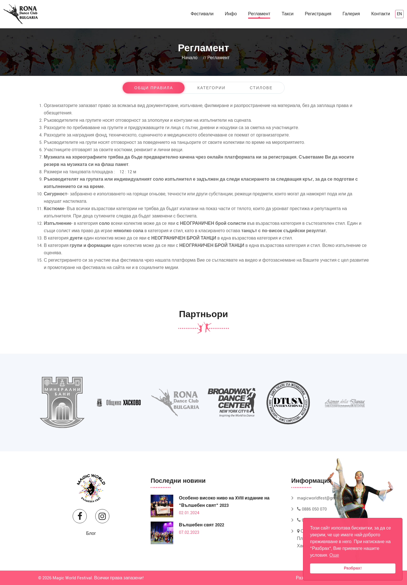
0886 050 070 (312, 509)
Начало (190, 58)
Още (334, 555)
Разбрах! (352, 568)
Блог (91, 534)
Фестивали (202, 14)
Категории (211, 88)
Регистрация (318, 14)
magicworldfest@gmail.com (323, 498)
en (399, 14)
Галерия (351, 14)
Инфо (231, 14)
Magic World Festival (72, 578)
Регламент (259, 14)
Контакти (380, 14)
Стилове (261, 88)
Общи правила (153, 88)
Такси (287, 14)
